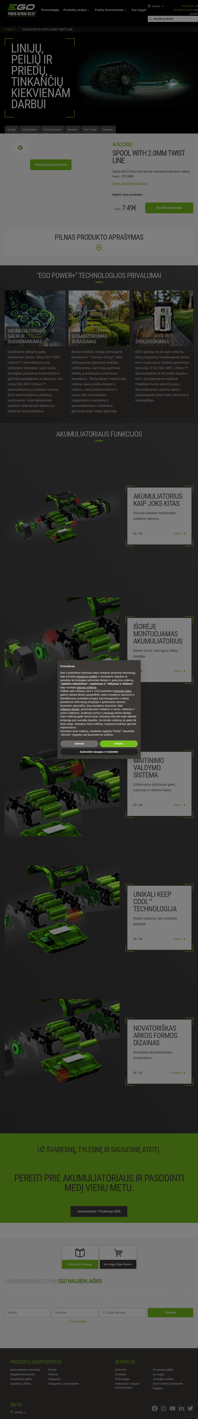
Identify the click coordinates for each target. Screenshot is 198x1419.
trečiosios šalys (122, 691)
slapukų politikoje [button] (86, 687)
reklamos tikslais (70, 709)
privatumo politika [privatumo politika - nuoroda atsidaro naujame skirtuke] (87, 676)
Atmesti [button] (79, 743)
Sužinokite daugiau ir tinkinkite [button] (99, 751)
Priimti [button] (119, 743)
